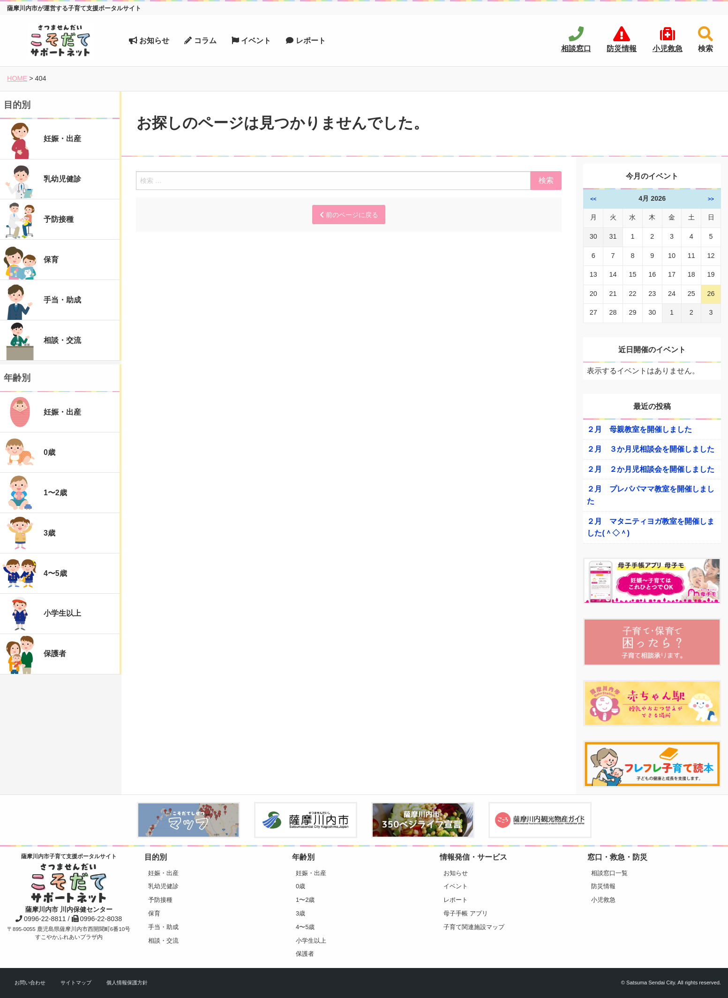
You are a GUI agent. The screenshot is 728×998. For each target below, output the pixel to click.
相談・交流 (163, 940)
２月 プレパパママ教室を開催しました (650, 495)
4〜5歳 (305, 926)
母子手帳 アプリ (465, 913)
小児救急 (603, 899)
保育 (154, 913)
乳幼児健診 (163, 886)
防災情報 (603, 886)
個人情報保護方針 (127, 982)
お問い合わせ (30, 982)
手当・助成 (163, 926)
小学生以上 (311, 940)
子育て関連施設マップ (473, 926)
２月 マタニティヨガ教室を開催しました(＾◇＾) (650, 527)
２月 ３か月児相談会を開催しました (650, 449)
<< (593, 199)
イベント (251, 41)
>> (711, 199)
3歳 (300, 913)
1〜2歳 (305, 899)
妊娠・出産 (163, 873)
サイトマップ (75, 982)
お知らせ (149, 41)
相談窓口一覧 (609, 873)
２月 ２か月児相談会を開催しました (650, 469)
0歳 (300, 886)
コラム (200, 41)
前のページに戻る (349, 215)
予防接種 (160, 899)
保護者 (305, 953)
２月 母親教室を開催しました (639, 429)
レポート (305, 41)
